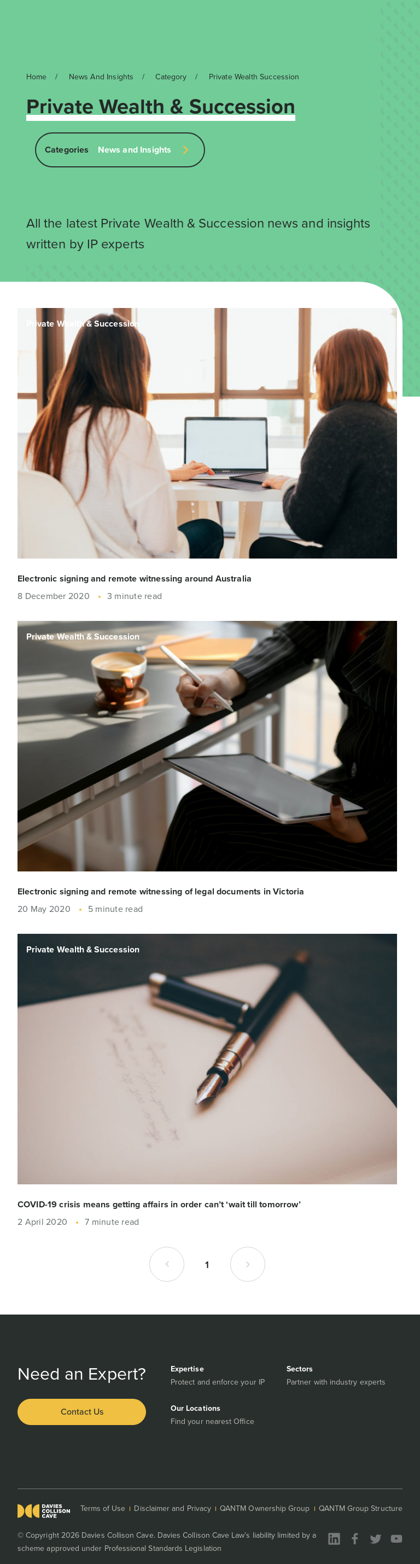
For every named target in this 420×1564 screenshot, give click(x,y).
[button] (166, 1264)
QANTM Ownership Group (265, 1508)
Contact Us (82, 1411)
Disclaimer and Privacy (172, 1508)
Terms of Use (103, 1508)
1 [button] (207, 1265)
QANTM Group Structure (360, 1508)
